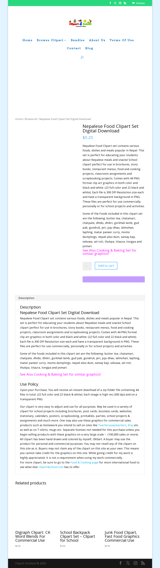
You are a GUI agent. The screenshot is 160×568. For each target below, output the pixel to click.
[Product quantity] (87, 266)
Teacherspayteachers (112, 425)
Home (28, 40)
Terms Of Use (122, 40)
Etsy (130, 425)
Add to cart (106, 266)
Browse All (31, 119)
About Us (97, 40)
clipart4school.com (50, 467)
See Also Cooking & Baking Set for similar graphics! (109, 252)
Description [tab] (26, 298)
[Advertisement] (80, 94)
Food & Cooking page (84, 462)
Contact (74, 48)
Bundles (78, 40)
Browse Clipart (50, 40)
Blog (89, 48)
